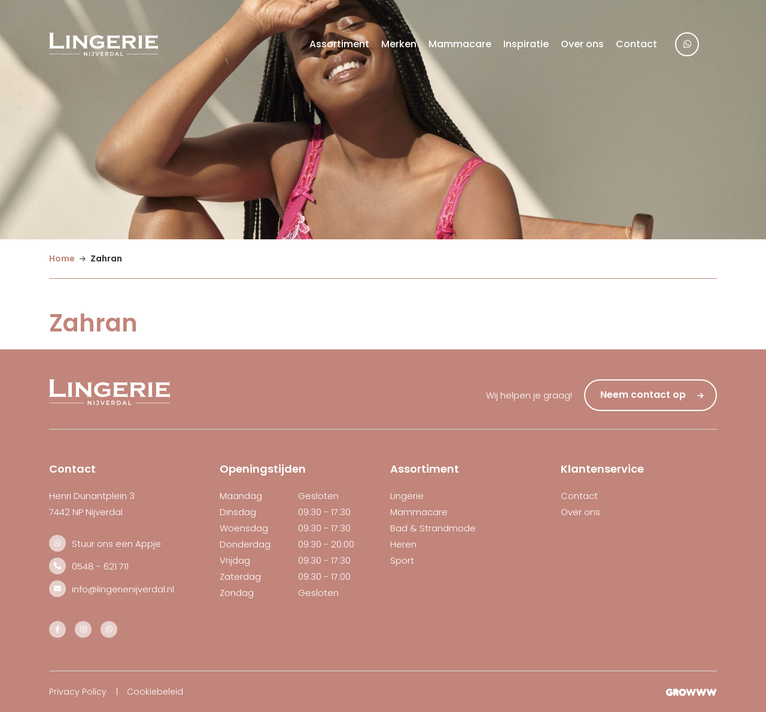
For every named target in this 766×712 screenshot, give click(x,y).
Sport (402, 560)
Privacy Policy (78, 692)
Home (62, 258)
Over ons (582, 44)
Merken (399, 44)
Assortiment (339, 44)
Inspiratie (526, 44)
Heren (403, 544)
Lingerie (407, 495)
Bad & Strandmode (433, 528)
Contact (636, 44)
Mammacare (459, 44)
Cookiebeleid (155, 692)
